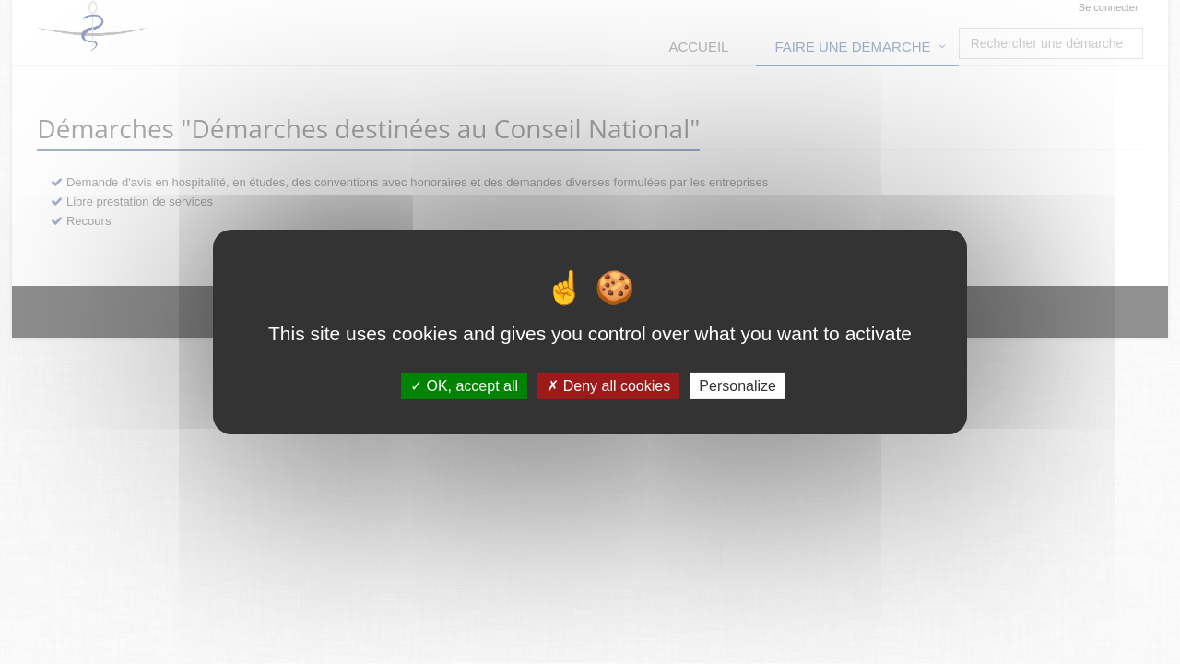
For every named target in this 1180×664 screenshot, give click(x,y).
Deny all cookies (608, 386)
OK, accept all (464, 386)
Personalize (737, 386)
